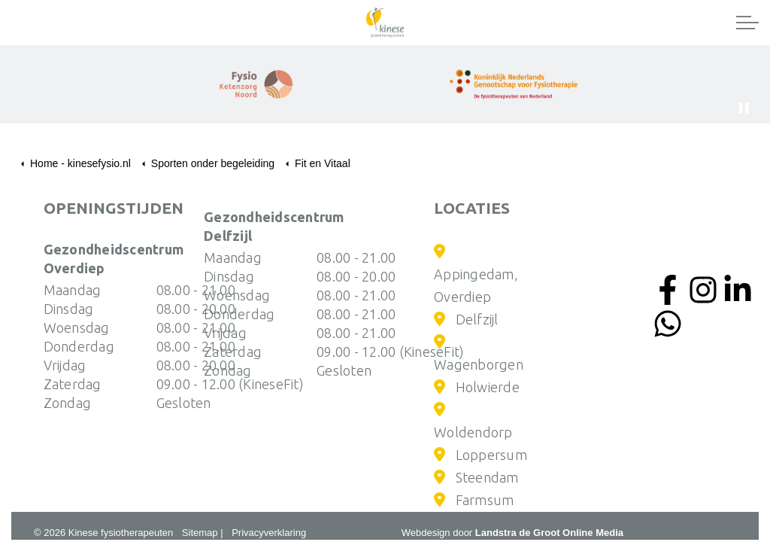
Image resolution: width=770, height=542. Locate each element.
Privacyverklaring (269, 532)
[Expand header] (747, 22)
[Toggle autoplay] (744, 108)
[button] (513, 84)
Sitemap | (202, 532)
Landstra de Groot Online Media (549, 532)
